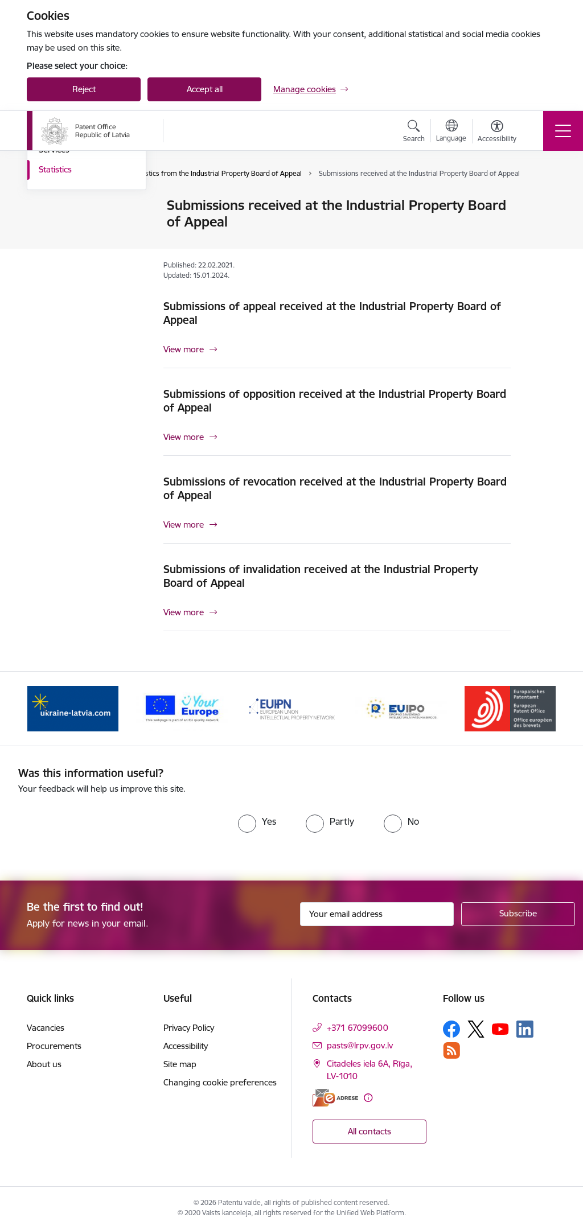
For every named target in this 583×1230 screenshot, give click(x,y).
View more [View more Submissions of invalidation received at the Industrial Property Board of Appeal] (183, 612)
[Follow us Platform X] (476, 1029)
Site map (179, 1064)
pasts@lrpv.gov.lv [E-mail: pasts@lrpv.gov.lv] (360, 1045)
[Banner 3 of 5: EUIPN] (291, 707)
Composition (63, 225)
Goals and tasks (69, 205)
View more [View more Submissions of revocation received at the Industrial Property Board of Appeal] (183, 524)
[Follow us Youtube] (500, 1028)
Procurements (54, 1045)
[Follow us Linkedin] (524, 1029)
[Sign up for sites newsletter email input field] (377, 914)
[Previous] (45, 708)
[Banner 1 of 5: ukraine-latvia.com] (72, 707)
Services (54, 284)
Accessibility (185, 1045)
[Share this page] (540, 229)
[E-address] (335, 1097)
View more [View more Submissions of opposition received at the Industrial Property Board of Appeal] (183, 436)
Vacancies (45, 1027)
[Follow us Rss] (451, 1050)
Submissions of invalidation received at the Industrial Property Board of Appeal (320, 576)
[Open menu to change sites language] (451, 132)
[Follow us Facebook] (451, 1029)
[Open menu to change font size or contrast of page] (497, 132)
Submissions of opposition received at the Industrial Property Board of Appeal (334, 400)
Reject (84, 89)
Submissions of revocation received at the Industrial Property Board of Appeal (335, 488)
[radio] (257, 821)
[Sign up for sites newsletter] (518, 914)
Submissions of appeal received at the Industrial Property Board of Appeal (332, 313)
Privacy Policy (188, 1027)
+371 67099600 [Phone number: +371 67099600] (357, 1027)
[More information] (368, 1097)
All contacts (369, 1131)
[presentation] (113, 829)
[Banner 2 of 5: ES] (182, 707)
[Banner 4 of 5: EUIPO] (401, 707)
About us (44, 1064)
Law (46, 265)
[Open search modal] (413, 132)
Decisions (57, 245)
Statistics (55, 304)
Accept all (205, 89)
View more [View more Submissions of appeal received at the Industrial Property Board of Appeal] (183, 349)
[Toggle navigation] (563, 131)
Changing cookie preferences (220, 1082)
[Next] (537, 708)
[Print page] (540, 201)
